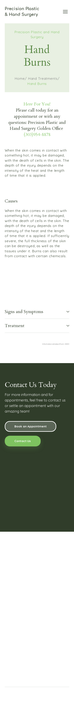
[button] (37, 312)
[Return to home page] (22, 11)
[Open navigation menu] (65, 12)
